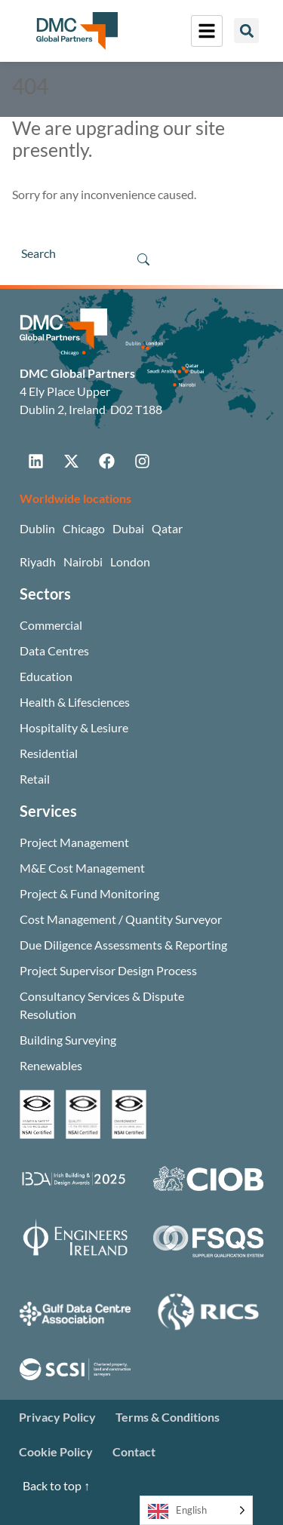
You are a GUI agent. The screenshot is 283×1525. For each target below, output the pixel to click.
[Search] (68, 253)
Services (48, 811)
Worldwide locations (75, 498)
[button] (246, 30)
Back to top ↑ (56, 1485)
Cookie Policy (56, 1451)
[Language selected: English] (196, 1510)
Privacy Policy (57, 1417)
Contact (133, 1451)
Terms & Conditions (167, 1417)
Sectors (45, 594)
